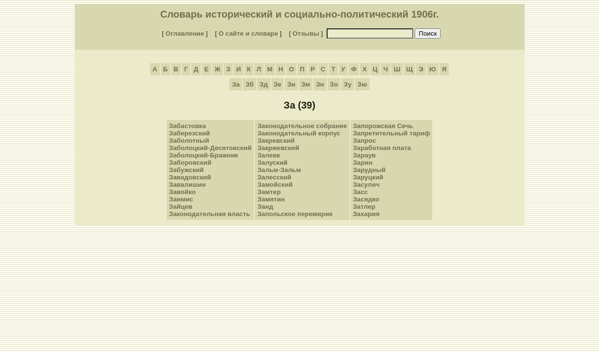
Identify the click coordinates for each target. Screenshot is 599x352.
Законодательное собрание (302, 126)
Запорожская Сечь (383, 126)
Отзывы (305, 33)
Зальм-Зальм (279, 170)
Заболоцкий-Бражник (203, 155)
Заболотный (189, 140)
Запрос (364, 140)
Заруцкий (368, 177)
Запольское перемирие (295, 214)
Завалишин (187, 184)
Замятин (271, 199)
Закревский (275, 140)
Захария (366, 214)
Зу (348, 84)
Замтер (269, 192)
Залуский (272, 162)
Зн (320, 84)
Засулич (366, 184)
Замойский (274, 184)
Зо (334, 84)
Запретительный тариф (391, 133)
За (236, 84)
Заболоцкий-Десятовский (210, 148)
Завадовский (190, 177)
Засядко (366, 199)
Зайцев (181, 206)
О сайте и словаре (248, 33)
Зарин (363, 162)
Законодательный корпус (298, 133)
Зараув (364, 155)
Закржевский (278, 148)
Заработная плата (382, 148)
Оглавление (185, 33)
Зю (362, 84)
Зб (249, 84)
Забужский (186, 170)
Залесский (274, 177)
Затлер (364, 206)
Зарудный (369, 170)
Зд (264, 84)
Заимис (181, 199)
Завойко (182, 192)
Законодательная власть (209, 214)
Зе (278, 84)
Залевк (268, 155)
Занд (265, 206)
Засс (360, 192)
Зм (305, 84)
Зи (291, 84)
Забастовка (187, 126)
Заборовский (190, 162)
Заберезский (189, 133)
